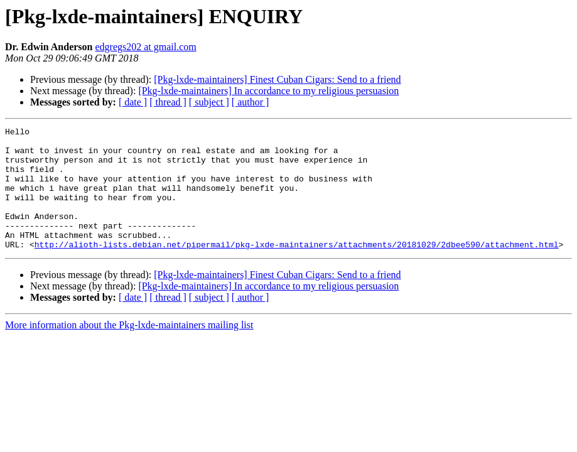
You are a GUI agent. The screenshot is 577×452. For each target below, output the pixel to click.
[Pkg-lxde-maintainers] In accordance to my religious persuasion (268, 90)
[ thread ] (167, 102)
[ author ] (250, 102)
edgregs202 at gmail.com (145, 46)
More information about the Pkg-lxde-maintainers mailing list (129, 349)
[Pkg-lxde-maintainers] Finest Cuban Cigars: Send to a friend (277, 79)
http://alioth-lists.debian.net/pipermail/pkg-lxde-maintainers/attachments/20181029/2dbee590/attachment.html (297, 268)
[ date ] (133, 102)
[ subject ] (209, 102)
